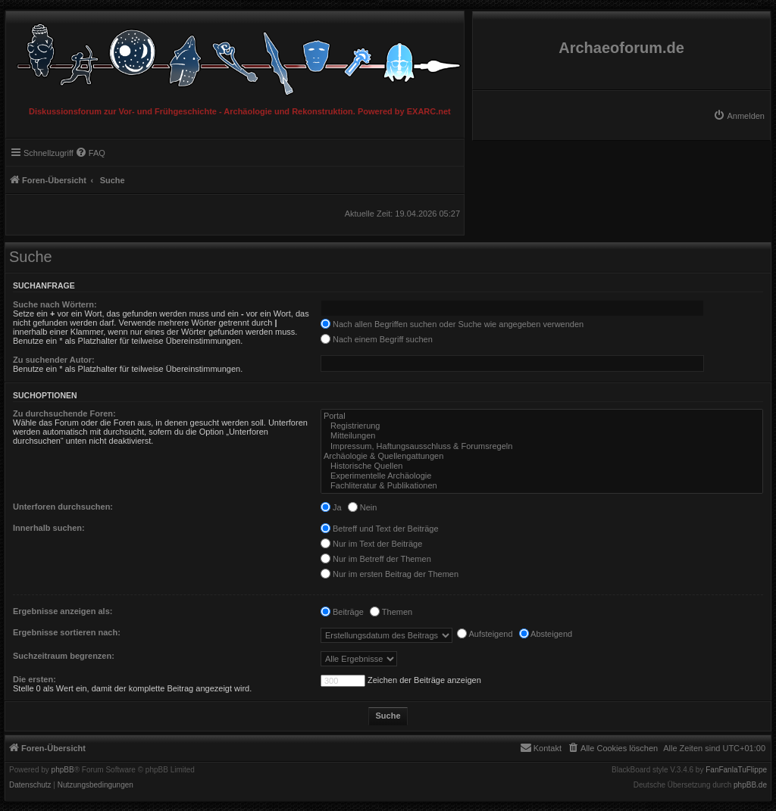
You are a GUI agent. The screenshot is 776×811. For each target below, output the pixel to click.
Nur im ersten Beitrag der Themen (389, 574)
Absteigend (546, 633)
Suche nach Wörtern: (55, 304)
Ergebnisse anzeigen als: (62, 611)
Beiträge (342, 611)
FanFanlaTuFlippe (736, 770)
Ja (331, 507)
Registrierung (542, 426)
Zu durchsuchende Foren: (64, 413)
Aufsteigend (485, 633)
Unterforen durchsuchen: (63, 506)
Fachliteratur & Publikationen (542, 486)
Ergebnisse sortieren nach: (66, 632)
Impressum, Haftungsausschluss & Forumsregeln (542, 446)
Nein (362, 507)
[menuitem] (739, 116)
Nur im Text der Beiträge (371, 543)
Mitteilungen (542, 436)
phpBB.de (750, 785)
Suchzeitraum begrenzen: (63, 655)
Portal (542, 416)
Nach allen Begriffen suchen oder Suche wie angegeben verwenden (452, 324)
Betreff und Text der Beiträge (380, 528)
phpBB (63, 770)
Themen (391, 611)
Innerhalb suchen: (49, 527)
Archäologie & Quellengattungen (542, 456)
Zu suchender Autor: (54, 359)
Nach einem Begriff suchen (377, 339)
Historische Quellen (542, 466)
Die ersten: (34, 679)
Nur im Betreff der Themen (376, 558)
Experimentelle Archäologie (542, 476)
